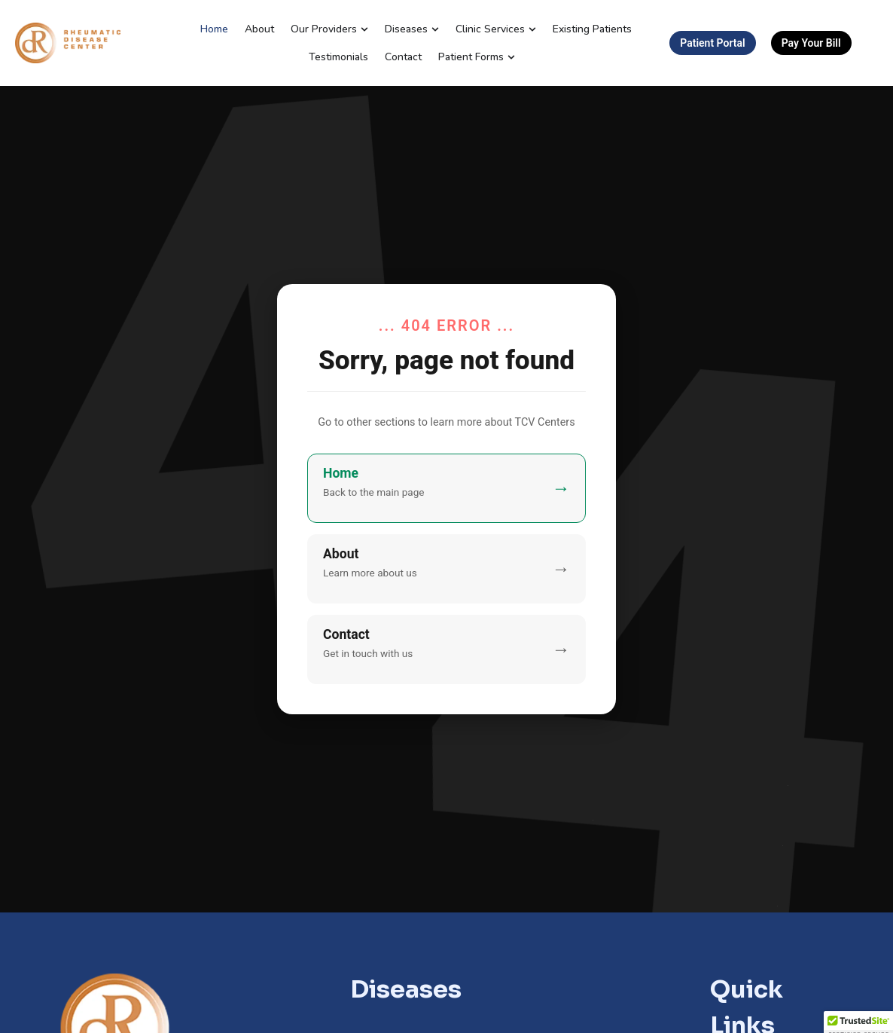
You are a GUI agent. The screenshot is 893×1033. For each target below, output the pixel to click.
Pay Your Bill (811, 43)
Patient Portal (712, 43)
